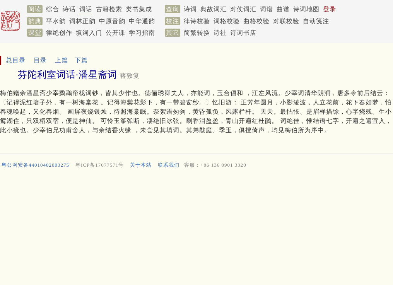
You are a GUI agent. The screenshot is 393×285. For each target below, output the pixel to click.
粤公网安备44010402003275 (35, 165)
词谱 (266, 9)
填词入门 (89, 32)
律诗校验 (197, 21)
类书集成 (139, 9)
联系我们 (168, 165)
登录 (329, 9)
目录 (40, 60)
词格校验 (227, 21)
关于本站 (141, 165)
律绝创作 (59, 32)
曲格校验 (256, 21)
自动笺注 (316, 21)
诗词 (190, 9)
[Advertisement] (196, 228)
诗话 (69, 9)
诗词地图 (306, 9)
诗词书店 (243, 32)
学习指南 (142, 32)
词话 (85, 9)
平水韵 (56, 21)
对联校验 (286, 21)
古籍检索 (109, 9)
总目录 (16, 60)
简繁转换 (197, 32)
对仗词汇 (243, 9)
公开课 (115, 32)
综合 (52, 9)
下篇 (81, 60)
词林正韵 (82, 21)
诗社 (220, 32)
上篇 (61, 60)
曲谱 (283, 9)
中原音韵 (112, 21)
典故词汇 (213, 9)
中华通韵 (142, 21)
